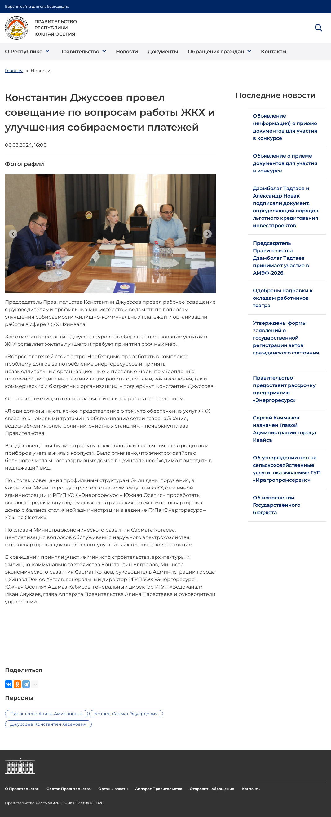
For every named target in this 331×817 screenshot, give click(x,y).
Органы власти (113, 788)
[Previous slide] (13, 234)
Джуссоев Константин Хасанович (48, 724)
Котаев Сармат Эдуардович (126, 713)
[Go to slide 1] (108, 288)
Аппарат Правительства (158, 788)
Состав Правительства (68, 788)
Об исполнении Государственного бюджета (276, 505)
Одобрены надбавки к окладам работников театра (283, 298)
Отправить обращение (212, 788)
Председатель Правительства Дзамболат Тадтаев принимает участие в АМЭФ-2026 (281, 258)
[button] (27, 51)
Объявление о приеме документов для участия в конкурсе (285, 163)
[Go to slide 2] (112, 289)
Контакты (251, 788)
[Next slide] (207, 234)
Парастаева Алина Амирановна (46, 713)
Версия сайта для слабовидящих (37, 6)
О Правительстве (22, 788)
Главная (14, 70)
